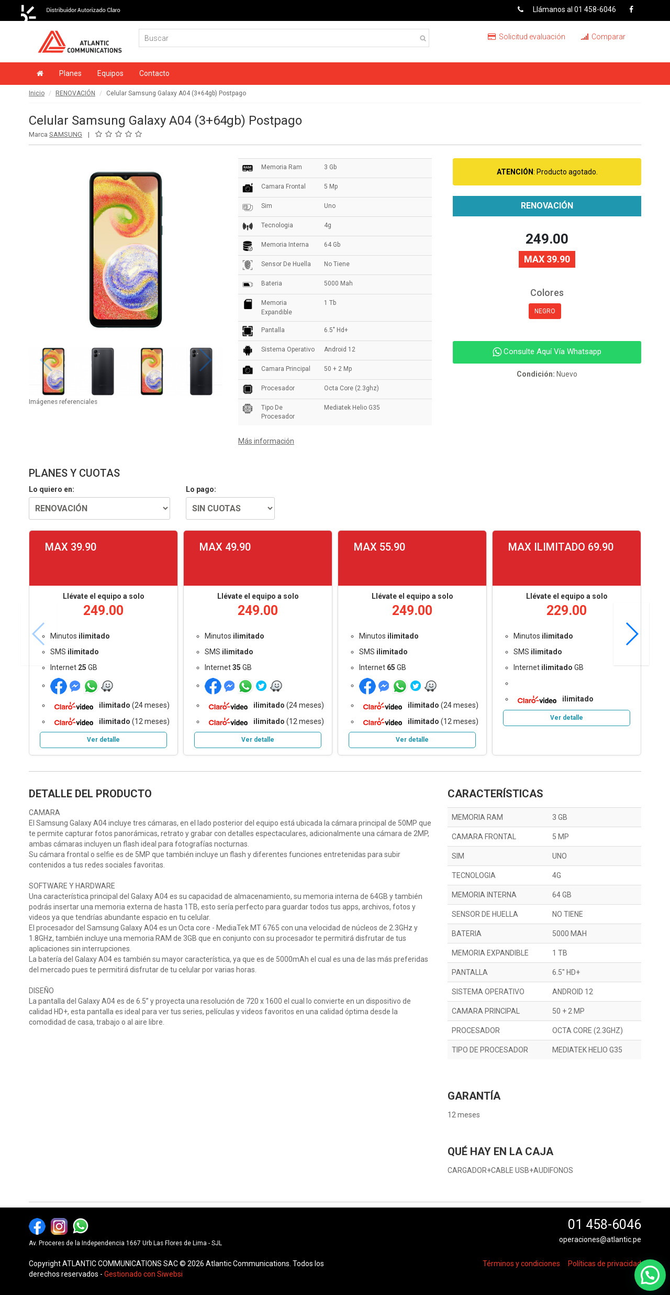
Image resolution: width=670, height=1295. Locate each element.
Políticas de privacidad (604, 1263)
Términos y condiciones (521, 1263)
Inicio (36, 93)
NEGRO (544, 311)
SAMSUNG (65, 134)
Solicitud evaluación (526, 36)
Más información (266, 441)
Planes (70, 73)
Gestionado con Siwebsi (143, 1274)
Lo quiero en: (51, 489)
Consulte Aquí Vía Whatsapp (547, 351)
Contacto (154, 73)
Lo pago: (201, 489)
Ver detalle (103, 739)
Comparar (603, 36)
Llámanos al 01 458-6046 (563, 9)
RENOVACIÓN (75, 93)
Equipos (110, 73)
